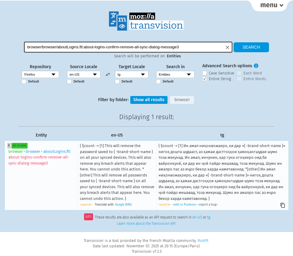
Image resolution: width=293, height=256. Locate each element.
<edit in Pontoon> (185, 204)
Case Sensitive (221, 73)
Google (119, 204)
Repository (40, 66)
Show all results (149, 99)
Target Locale (132, 66)
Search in (175, 66)
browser (182, 99)
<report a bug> (208, 204)
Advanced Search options (227, 65)
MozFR (203, 240)
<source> (86, 204)
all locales (19, 145)
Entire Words (254, 79)
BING (128, 204)
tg (208, 217)
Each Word (252, 73)
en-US (197, 217)
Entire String (220, 79)
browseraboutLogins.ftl (39, 157)
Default (33, 81)
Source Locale (83, 66)
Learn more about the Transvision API (146, 223)
